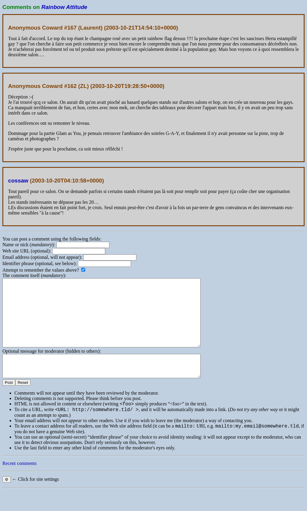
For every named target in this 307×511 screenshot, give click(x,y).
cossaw (18, 180)
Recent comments (19, 483)
